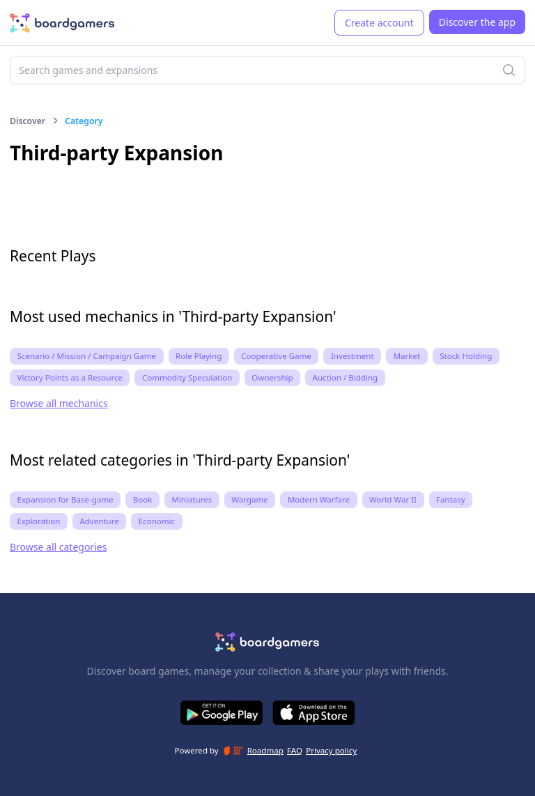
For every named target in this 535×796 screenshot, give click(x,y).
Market (407, 356)
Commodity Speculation (187, 377)
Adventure (98, 521)
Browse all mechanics (59, 403)
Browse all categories (58, 546)
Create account (379, 22)
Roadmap (265, 750)
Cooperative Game (276, 356)
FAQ (294, 750)
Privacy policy (331, 750)
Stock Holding (466, 356)
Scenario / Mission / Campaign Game (87, 356)
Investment (352, 356)
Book (143, 499)
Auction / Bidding (345, 377)
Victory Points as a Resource (70, 377)
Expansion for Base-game (65, 499)
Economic (157, 521)
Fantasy (450, 499)
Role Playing (199, 356)
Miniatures (191, 499)
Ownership (272, 377)
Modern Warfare (319, 499)
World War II (393, 499)
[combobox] (267, 70)
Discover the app (477, 22)
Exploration (39, 521)
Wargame (249, 499)
